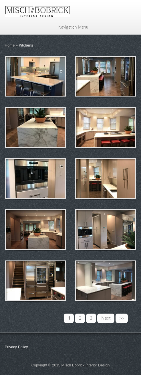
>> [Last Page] (122, 318)
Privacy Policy (16, 347)
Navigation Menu (69, 27)
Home (10, 45)
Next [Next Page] (106, 318)
